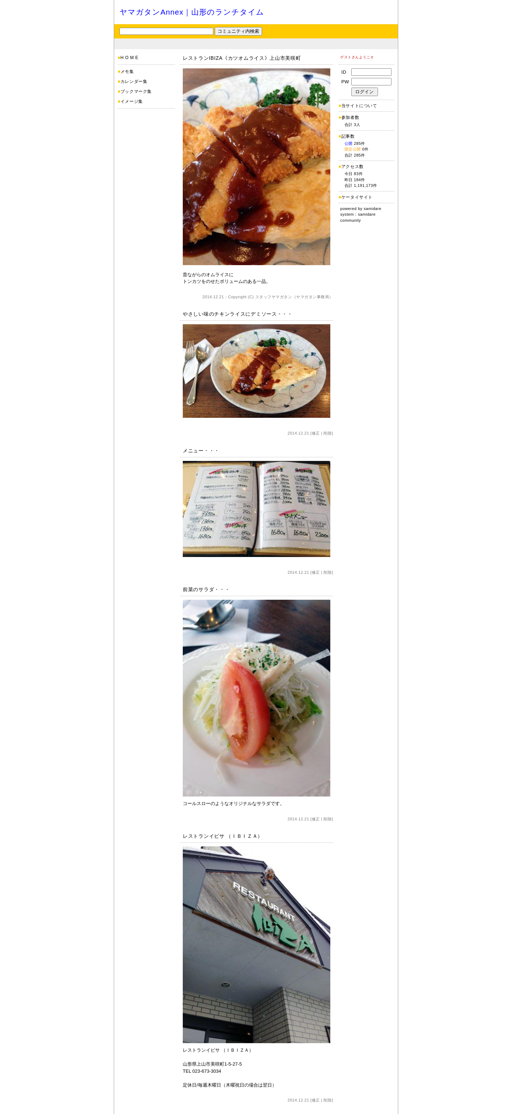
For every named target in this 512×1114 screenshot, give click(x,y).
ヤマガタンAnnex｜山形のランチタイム (192, 12)
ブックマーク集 (136, 91)
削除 (328, 433)
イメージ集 (132, 101)
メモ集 (127, 71)
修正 (316, 433)
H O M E (129, 57)
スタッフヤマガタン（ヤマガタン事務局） (294, 297)
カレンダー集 (134, 81)
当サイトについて (359, 105)
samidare (373, 208)
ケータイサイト (357, 197)
